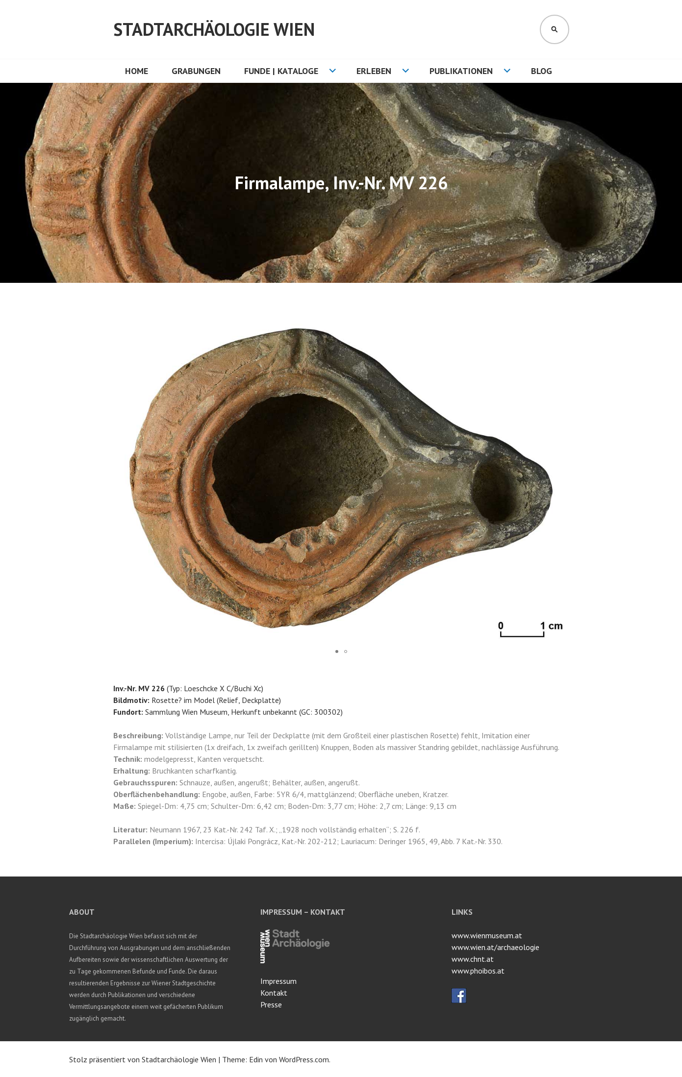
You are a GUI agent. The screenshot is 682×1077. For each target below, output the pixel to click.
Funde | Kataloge (281, 70)
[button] (560, 321)
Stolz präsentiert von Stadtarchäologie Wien (142, 1059)
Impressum (278, 981)
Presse (271, 1004)
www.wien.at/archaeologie (495, 947)
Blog (541, 70)
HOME (136, 70)
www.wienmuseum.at (487, 935)
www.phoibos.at (478, 971)
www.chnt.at (473, 959)
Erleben (373, 70)
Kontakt (273, 993)
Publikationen (461, 70)
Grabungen (196, 70)
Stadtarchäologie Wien (214, 29)
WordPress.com (304, 1059)
